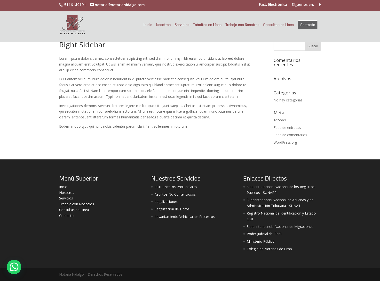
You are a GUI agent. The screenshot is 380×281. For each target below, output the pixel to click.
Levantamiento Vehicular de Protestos (185, 216)
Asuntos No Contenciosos (175, 194)
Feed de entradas (287, 127)
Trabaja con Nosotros (242, 25)
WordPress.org (285, 142)
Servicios (181, 25)
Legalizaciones (166, 201)
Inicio (147, 25)
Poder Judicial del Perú (264, 233)
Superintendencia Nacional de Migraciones (280, 226)
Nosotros (163, 25)
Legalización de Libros (172, 209)
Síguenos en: (303, 5)
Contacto (307, 24)
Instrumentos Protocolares (176, 186)
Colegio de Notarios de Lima (269, 249)
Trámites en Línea (207, 25)
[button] (14, 267)
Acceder (280, 120)
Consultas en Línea (278, 25)
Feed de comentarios (290, 134)
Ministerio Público (261, 241)
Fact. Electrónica (273, 5)
